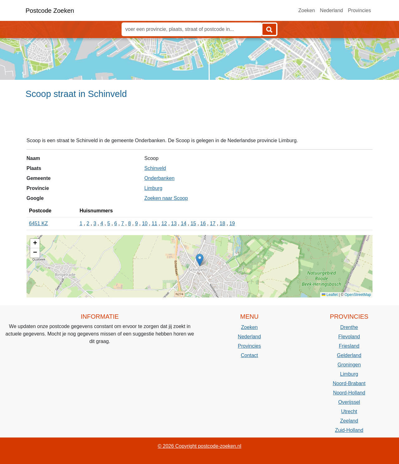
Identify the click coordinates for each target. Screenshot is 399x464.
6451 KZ (38, 223)
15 (193, 223)
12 (164, 223)
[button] (200, 260)
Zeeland (349, 420)
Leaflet (330, 294)
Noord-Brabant (349, 383)
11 (154, 223)
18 (222, 223)
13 (174, 223)
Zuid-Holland (349, 430)
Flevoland (349, 336)
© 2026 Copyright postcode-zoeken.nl (199, 446)
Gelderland (349, 355)
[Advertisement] (199, 121)
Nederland (331, 10)
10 (144, 223)
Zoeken (306, 10)
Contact (249, 355)
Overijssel (349, 402)
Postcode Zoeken (50, 10)
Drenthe (349, 327)
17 (212, 223)
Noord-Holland (349, 392)
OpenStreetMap (357, 294)
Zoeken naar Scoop (166, 198)
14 (183, 223)
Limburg (153, 188)
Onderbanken (159, 178)
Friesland (349, 346)
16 (203, 223)
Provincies (359, 10)
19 (232, 223)
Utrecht (349, 411)
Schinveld (155, 168)
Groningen (349, 364)
